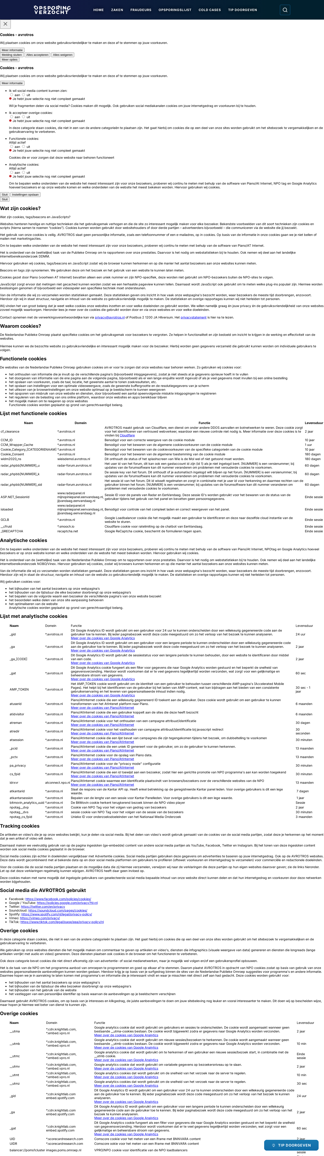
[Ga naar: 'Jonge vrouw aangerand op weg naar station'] (64, 882)
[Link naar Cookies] (128, 1117)
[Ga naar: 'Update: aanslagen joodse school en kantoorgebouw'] (194, 882)
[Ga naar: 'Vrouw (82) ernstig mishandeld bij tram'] (129, 882)
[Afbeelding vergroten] (242, 305)
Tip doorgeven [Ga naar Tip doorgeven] (242, 10)
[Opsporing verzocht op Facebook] (235, 1102)
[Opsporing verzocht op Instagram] (249, 1102)
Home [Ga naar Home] (98, 10)
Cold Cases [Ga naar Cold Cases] (210, 10)
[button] (275, 523)
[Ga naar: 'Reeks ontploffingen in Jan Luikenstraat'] (64, 955)
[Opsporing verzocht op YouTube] (262, 1102)
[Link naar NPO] (174, 1142)
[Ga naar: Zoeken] (285, 10)
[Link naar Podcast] (64, 1099)
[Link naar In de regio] (128, 1099)
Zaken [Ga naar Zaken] (117, 10)
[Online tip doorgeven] (162, 794)
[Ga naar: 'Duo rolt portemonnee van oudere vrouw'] (259, 955)
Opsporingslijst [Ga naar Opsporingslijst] (175, 10)
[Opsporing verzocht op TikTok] (276, 1102)
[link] (118, 826)
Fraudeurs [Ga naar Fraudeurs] (140, 10)
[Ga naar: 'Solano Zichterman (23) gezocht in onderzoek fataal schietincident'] (194, 955)
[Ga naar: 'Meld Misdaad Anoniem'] (162, 721)
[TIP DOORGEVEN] (291, 1145)
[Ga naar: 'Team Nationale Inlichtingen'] (215, 724)
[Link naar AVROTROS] (149, 1142)
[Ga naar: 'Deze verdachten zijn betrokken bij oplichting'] (259, 882)
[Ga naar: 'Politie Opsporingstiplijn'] (108, 721)
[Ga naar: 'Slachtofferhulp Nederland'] (214, 1039)
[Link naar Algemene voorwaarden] (128, 1108)
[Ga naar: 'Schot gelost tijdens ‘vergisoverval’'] (129, 955)
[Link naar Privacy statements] (64, 1117)
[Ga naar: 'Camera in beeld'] (266, 1036)
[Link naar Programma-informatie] (64, 1108)
